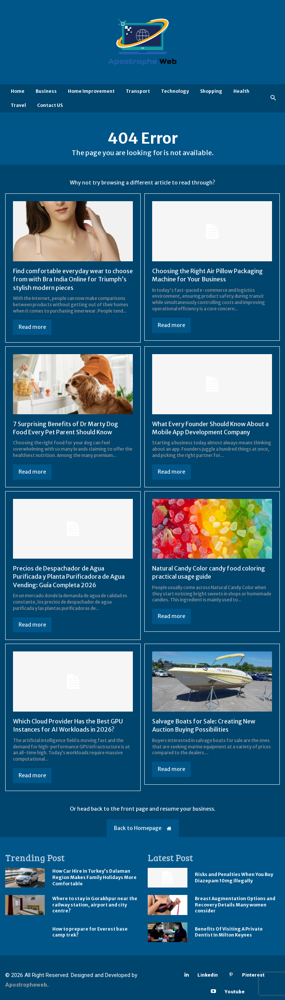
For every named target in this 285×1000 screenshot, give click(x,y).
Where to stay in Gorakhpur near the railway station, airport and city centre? (94, 905)
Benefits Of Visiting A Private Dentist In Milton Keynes (229, 932)
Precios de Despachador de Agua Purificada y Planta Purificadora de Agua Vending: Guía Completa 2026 (69, 577)
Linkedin (207, 975)
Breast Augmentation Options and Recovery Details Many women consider (235, 905)
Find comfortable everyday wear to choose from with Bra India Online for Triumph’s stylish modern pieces (73, 279)
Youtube (235, 991)
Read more (32, 327)
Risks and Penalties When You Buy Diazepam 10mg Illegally (234, 877)
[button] (273, 98)
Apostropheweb (26, 984)
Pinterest (253, 975)
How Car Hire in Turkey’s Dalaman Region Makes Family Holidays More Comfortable (94, 877)
